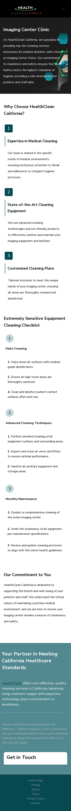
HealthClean (12, 683)
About (35, 789)
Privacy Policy (35, 798)
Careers (35, 803)
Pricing (35, 785)
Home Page (35, 780)
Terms (35, 794)
